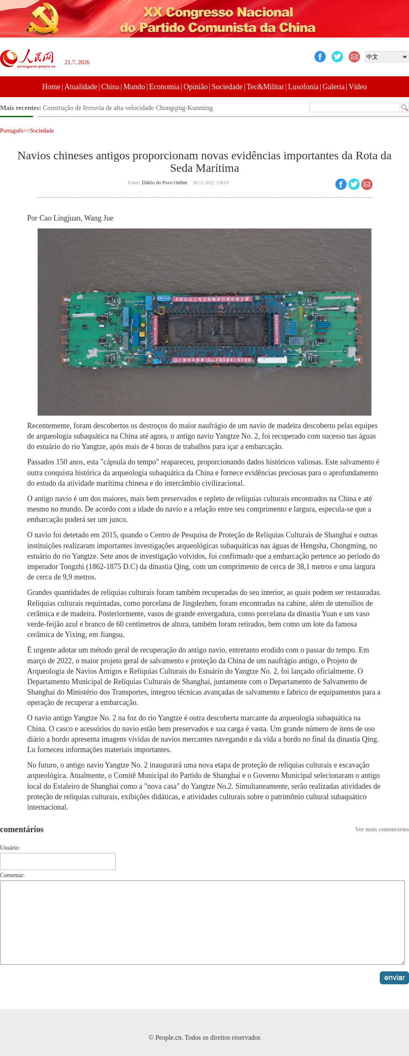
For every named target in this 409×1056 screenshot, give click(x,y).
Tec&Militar (265, 87)
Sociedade (227, 87)
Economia (164, 87)
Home (51, 87)
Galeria (334, 87)
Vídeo (357, 87)
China (110, 87)
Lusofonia (303, 87)
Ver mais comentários (382, 829)
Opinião (196, 87)
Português (11, 131)
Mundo (134, 87)
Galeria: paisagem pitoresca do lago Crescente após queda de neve (131, 107)
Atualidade (80, 87)
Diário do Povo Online (164, 183)
